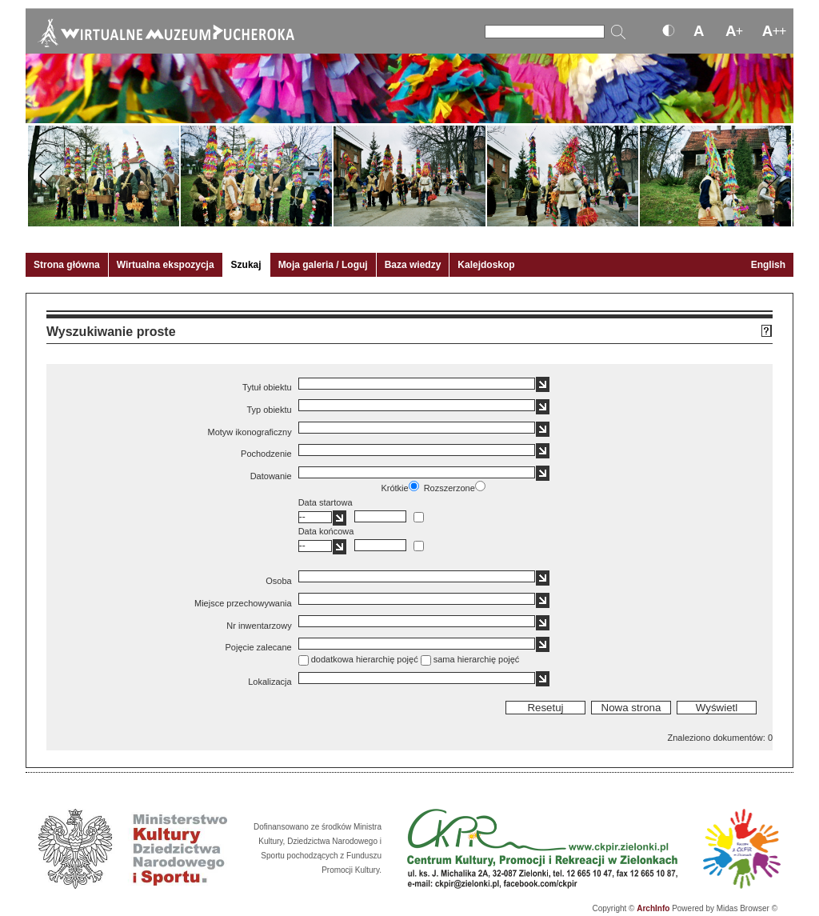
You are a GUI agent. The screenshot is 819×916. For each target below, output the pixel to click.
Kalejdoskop (485, 264)
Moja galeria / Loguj (323, 264)
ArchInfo (653, 908)
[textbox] (416, 384)
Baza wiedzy (413, 264)
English (768, 264)
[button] (542, 384)
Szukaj (246, 264)
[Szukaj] (545, 31)
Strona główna (67, 264)
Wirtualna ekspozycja (165, 264)
